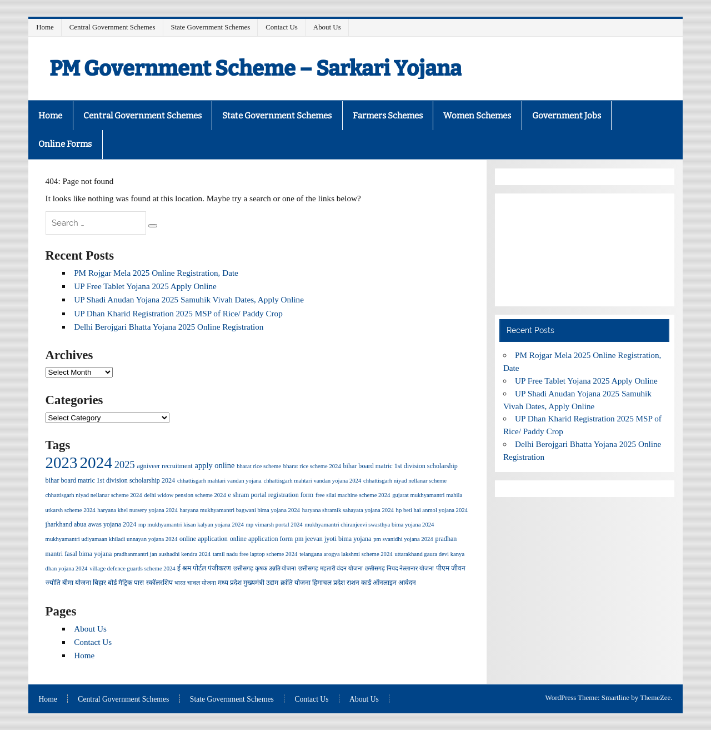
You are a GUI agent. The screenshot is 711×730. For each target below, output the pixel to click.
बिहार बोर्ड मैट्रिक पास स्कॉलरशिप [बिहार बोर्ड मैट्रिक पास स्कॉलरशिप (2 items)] (132, 583)
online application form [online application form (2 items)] (261, 539)
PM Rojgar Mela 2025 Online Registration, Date (156, 272)
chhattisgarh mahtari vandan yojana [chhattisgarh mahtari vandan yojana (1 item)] (219, 481)
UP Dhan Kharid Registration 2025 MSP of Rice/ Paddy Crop (178, 313)
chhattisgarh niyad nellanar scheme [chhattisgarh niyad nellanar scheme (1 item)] (405, 481)
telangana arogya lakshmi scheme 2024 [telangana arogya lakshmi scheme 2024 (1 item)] (345, 554)
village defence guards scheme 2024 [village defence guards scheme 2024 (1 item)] (132, 568)
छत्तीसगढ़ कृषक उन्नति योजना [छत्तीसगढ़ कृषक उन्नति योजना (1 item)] (264, 568)
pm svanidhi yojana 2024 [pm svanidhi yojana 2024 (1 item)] (403, 539)
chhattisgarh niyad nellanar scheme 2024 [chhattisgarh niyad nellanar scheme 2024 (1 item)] (94, 495)
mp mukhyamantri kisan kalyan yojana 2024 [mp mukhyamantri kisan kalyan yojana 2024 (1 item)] (191, 525)
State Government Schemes (211, 27)
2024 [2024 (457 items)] (95, 462)
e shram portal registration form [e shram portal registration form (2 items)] (271, 495)
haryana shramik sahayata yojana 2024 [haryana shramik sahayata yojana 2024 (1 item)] (348, 510)
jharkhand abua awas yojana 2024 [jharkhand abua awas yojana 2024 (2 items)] (91, 524)
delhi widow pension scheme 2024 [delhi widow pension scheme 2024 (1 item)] (185, 495)
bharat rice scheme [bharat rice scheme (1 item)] (259, 466)
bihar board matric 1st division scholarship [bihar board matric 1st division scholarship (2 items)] (400, 466)
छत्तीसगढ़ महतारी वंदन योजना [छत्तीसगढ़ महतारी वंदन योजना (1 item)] (330, 568)
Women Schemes (477, 116)
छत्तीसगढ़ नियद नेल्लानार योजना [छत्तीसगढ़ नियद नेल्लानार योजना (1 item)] (399, 568)
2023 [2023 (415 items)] (62, 462)
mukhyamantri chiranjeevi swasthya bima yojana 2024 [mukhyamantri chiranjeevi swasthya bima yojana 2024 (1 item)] (369, 525)
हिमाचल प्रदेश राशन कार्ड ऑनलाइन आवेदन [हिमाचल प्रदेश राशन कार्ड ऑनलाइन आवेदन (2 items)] (364, 583)
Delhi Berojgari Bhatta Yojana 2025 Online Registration (168, 326)
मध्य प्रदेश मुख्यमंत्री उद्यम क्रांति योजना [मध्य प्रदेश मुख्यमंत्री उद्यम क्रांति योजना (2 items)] (264, 583)
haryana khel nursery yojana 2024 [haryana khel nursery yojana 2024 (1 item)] (137, 510)
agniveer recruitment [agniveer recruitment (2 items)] (164, 466)
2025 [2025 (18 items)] (124, 464)
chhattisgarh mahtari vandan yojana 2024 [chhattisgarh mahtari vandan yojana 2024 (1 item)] (312, 481)
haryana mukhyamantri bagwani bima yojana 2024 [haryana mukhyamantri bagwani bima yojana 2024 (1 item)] (240, 510)
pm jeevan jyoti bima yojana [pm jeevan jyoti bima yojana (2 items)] (333, 539)
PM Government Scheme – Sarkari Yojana (255, 68)
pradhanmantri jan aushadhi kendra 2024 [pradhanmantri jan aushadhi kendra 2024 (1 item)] (162, 554)
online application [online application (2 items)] (203, 539)
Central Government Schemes (112, 27)
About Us (327, 27)
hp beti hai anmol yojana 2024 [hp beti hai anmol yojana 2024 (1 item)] (432, 510)
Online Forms (65, 144)
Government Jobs (566, 116)
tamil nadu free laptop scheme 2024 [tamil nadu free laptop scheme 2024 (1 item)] (255, 554)
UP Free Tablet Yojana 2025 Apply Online (145, 286)
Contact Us (282, 27)
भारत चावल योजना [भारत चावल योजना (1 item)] (195, 583)
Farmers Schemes (388, 116)
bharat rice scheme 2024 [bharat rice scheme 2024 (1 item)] (312, 466)
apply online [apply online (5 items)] (215, 465)
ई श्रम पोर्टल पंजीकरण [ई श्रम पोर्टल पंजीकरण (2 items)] (204, 568)
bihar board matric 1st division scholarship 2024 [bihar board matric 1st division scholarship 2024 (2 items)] (110, 480)
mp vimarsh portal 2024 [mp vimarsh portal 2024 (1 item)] (274, 525)
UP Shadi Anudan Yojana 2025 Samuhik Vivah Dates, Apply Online (189, 299)
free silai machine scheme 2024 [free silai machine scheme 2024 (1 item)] (353, 495)
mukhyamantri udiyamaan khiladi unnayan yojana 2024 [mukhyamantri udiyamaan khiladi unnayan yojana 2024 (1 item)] (112, 539)
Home (45, 27)
